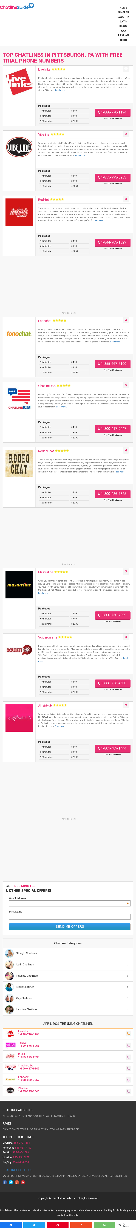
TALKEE (70, 1175)
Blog (123, 40)
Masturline (45, 572)
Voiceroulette (47, 637)
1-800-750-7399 (113, 615)
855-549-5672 (21, 1157)
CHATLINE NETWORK (86, 1175)
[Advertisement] (68, 286)
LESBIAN (55, 1116)
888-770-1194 (22, 1142)
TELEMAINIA (59, 1175)
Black (123, 26)
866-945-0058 (21, 1162)
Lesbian (123, 35)
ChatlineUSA (47, 386)
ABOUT (7, 1129)
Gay (123, 30)
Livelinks (44, 69)
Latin (123, 21)
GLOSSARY (59, 1129)
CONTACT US (19, 1129)
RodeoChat (46, 451)
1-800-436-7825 (113, 494)
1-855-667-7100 (113, 364)
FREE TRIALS (67, 1116)
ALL (5, 1116)
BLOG (30, 1129)
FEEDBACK (73, 1129)
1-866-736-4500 (113, 683)
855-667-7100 (23, 1147)
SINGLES (12, 1116)
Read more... (60, 90)
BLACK (28, 1116)
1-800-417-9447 (113, 429)
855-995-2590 (21, 1152)
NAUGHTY (38, 1116)
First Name (15, 911)
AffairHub (45, 705)
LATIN (21, 1116)
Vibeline (43, 134)
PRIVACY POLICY (43, 1129)
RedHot (43, 199)
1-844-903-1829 (113, 242)
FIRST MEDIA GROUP (26, 1175)
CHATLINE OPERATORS (17, 1170)
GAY (47, 1116)
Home (123, 7)
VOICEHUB (8, 1175)
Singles (123, 12)
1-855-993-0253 (113, 177)
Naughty (123, 16)
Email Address (69, 898)
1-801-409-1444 (113, 748)
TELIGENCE (45, 1175)
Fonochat (44, 321)
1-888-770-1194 (113, 112)
